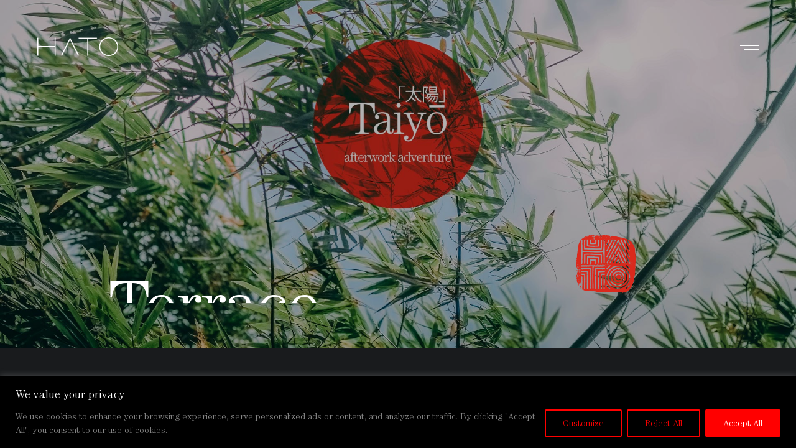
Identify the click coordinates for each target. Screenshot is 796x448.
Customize (583, 423)
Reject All (663, 423)
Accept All (742, 423)
